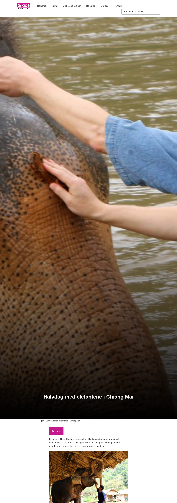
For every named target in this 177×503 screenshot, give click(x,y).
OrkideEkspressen (23, 6)
